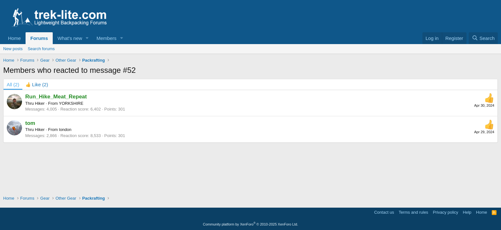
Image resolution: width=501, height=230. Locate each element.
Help (467, 212)
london (65, 129)
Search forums (41, 48)
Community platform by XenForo (250, 224)
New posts (13, 48)
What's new (70, 38)
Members (106, 38)
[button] (87, 38)
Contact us (384, 212)
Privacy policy (445, 212)
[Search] (483, 38)
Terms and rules (413, 212)
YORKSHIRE (71, 103)
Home (14, 38)
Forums (39, 38)
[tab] (36, 84)
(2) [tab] (13, 84)
